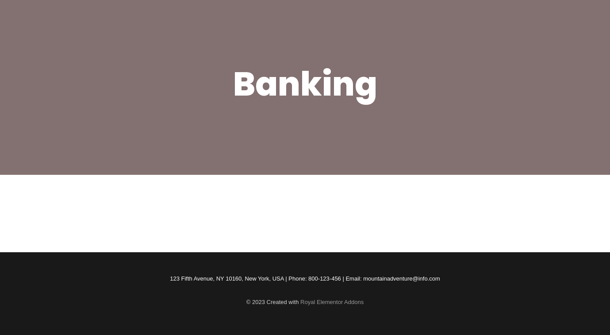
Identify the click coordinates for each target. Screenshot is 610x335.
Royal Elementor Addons (332, 302)
